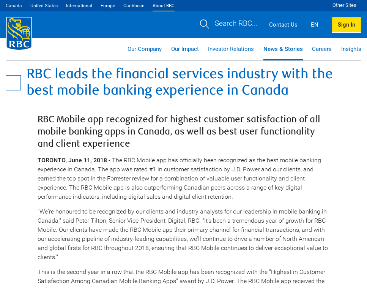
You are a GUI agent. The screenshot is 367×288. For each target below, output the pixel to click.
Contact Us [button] (283, 24)
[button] (229, 24)
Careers (322, 49)
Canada (14, 5)
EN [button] (314, 24)
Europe (108, 5)
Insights (351, 49)
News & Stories (283, 49)
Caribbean (134, 5)
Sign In (346, 24)
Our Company (145, 49)
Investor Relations (231, 49)
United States (44, 5)
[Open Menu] (13, 82)
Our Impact (185, 49)
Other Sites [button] (344, 5)
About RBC (164, 5)
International (79, 5)
